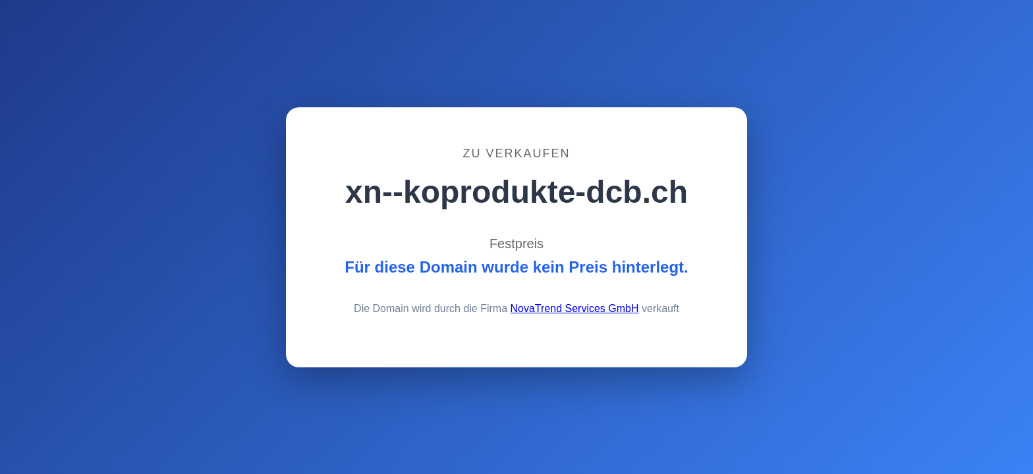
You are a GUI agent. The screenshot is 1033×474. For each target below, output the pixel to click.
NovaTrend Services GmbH (575, 308)
